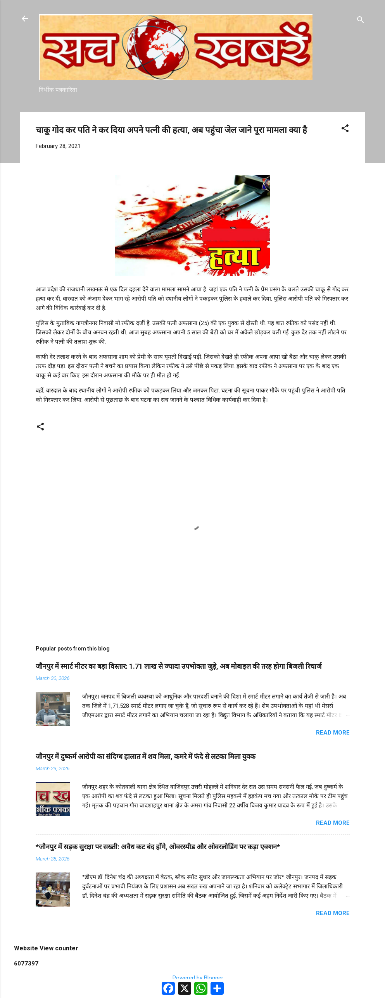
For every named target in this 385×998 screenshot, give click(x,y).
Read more (333, 732)
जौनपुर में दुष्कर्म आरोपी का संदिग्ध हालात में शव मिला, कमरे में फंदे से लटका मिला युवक (146, 756)
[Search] (360, 21)
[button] (345, 130)
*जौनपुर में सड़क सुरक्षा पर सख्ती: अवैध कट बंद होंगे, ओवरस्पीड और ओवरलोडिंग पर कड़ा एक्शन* (158, 847)
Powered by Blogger (192, 977)
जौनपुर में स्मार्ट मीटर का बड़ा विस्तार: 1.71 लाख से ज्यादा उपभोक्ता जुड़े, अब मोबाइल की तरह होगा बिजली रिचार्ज (178, 666)
